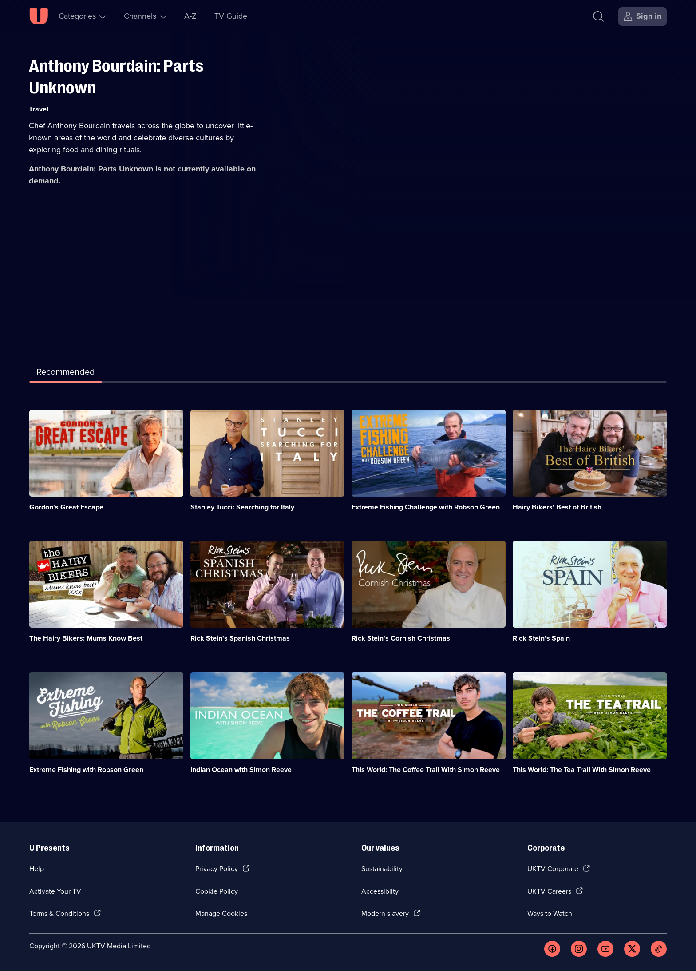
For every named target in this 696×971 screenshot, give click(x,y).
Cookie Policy (216, 891)
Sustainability (382, 869)
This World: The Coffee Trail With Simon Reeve (426, 769)
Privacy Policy (216, 869)
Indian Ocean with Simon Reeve (241, 769)
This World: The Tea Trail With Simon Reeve (582, 769)
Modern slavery (385, 913)
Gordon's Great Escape (66, 507)
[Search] (598, 16)
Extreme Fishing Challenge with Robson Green (426, 507)
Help (36, 869)
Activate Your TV (55, 891)
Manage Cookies (221, 913)
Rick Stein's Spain (541, 638)
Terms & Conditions (59, 913)
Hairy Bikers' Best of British (557, 507)
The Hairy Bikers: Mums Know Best (85, 638)
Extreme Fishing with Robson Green (86, 769)
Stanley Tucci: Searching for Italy (242, 507)
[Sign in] (642, 16)
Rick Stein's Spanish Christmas (240, 638)
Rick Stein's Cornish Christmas (401, 638)
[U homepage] (38, 16)
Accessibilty (380, 891)
